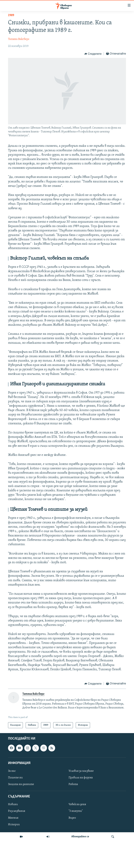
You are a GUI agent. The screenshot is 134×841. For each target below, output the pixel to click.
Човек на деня (77, 804)
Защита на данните (21, 784)
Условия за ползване (81, 771)
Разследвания (16, 811)
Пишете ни (15, 777)
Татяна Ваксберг (18, 39)
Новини (13, 804)
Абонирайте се (80, 836)
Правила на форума (81, 777)
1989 (11, 15)
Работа (73, 784)
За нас (12, 771)
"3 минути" (76, 811)
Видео (72, 818)
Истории (14, 824)
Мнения (13, 818)
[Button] (93, 54)
